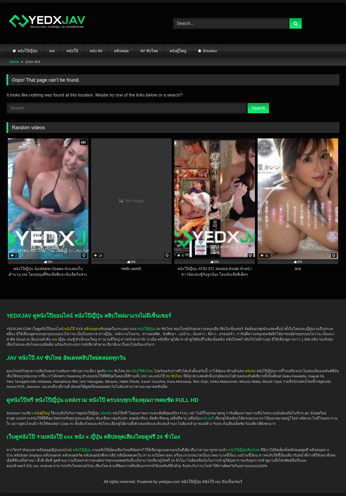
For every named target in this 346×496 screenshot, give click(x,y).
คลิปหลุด (121, 51)
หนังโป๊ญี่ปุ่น (28, 51)
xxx (52, 51)
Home (14, 62)
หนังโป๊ (72, 51)
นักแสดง (210, 51)
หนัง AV (96, 51)
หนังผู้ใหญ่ (177, 51)
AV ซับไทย (149, 51)
